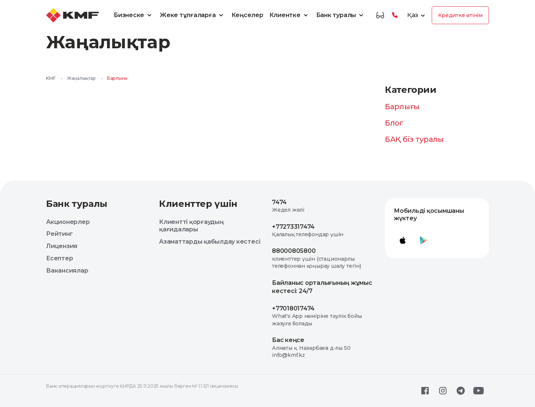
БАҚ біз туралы (414, 139)
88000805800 (293, 250)
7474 (279, 202)
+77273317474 (293, 226)
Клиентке (289, 15)
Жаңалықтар (81, 78)
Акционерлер (68, 221)
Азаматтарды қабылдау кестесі (209, 241)
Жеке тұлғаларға (192, 15)
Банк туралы (341, 15)
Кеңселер (247, 15)
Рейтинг (59, 233)
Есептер (59, 258)
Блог (394, 122)
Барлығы (402, 106)
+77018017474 (293, 308)
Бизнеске (134, 15)
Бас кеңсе (288, 339)
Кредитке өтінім (460, 15)
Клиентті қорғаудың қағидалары (191, 225)
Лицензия (61, 246)
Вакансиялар (67, 270)
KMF (50, 78)
